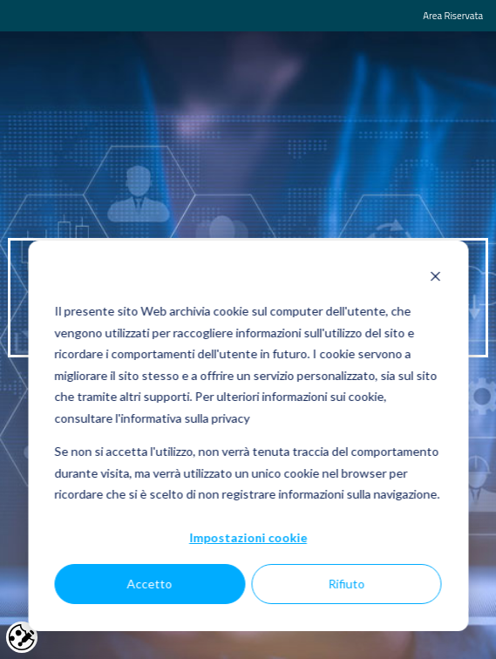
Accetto (150, 583)
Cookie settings (21, 637)
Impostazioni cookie (248, 537)
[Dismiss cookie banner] (435, 278)
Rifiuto (346, 583)
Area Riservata (453, 15)
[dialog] (248, 436)
